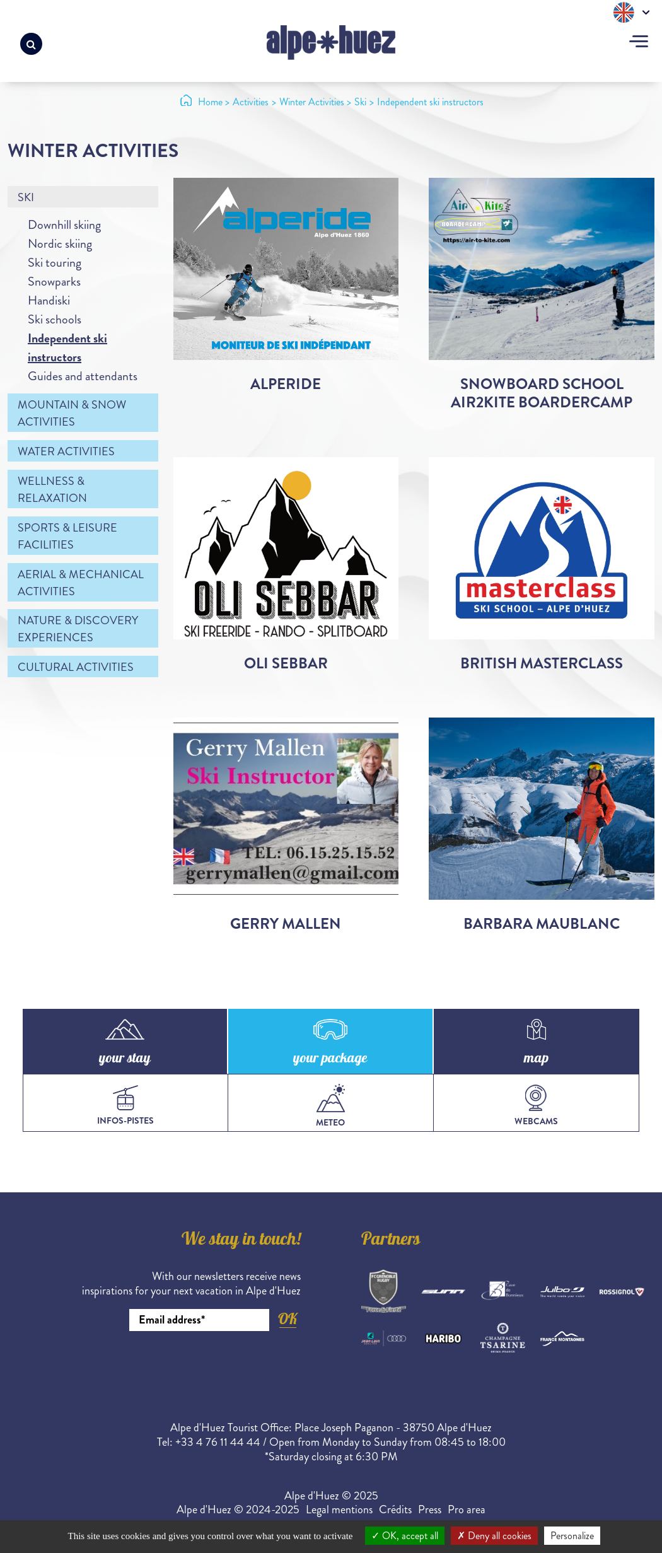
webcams (536, 1106)
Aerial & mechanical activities (81, 583)
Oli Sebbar (286, 663)
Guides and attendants (82, 376)
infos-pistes (125, 1106)
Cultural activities (76, 667)
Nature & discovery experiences (78, 629)
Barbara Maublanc (541, 923)
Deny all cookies (494, 1535)
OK (287, 1319)
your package (330, 1059)
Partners (391, 1240)
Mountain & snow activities (72, 413)
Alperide (285, 384)
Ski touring (54, 262)
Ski (26, 197)
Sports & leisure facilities (67, 536)
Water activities (66, 451)
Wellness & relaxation (52, 489)
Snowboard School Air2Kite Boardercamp (541, 393)
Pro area (466, 1509)
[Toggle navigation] (638, 43)
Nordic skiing (60, 244)
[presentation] (205, 1365)
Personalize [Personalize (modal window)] (572, 1535)
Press (429, 1509)
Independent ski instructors (67, 347)
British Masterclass (541, 663)
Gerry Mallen (285, 923)
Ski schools (54, 319)
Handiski (49, 300)
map (536, 1059)
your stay (125, 1059)
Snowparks (54, 281)
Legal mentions (339, 1509)
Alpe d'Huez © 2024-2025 (238, 1509)
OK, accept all (404, 1535)
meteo (330, 1106)
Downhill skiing (64, 225)
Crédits (395, 1509)
